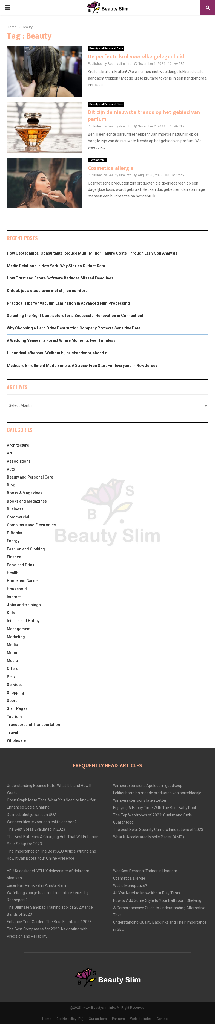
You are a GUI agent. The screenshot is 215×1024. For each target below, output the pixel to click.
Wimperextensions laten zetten (140, 800)
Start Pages (17, 708)
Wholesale (16, 740)
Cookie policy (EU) (70, 1019)
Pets (11, 677)
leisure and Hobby (23, 621)
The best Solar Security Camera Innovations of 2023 (158, 829)
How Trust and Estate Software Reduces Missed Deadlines (60, 278)
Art (9, 453)
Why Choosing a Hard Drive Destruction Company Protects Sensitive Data (74, 328)
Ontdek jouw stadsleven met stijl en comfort (47, 290)
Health (12, 573)
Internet (14, 597)
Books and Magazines (27, 501)
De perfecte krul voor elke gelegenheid (136, 56)
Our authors (98, 1019)
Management (18, 629)
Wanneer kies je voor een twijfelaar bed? (41, 822)
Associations (19, 461)
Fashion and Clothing (26, 549)
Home (46, 1019)
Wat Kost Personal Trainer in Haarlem (145, 871)
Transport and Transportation (33, 724)
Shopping (15, 692)
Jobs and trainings (24, 605)
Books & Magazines (24, 493)
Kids (11, 613)
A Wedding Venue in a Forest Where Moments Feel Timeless (61, 340)
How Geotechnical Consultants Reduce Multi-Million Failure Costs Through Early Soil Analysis (92, 253)
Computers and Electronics (31, 525)
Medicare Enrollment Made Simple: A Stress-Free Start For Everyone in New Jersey (82, 365)
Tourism (14, 716)
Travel (12, 732)
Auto (11, 469)
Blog (11, 485)
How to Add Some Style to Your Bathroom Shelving (157, 900)
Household (17, 589)
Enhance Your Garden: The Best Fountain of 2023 (49, 922)
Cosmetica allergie (111, 168)
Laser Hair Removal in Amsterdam (36, 885)
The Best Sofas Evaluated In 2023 (36, 829)
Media (12, 645)
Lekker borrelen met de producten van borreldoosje (157, 793)
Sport (12, 700)
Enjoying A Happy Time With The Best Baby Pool (154, 808)
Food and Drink (20, 565)
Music (12, 660)
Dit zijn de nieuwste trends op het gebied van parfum (144, 116)
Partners (118, 1019)
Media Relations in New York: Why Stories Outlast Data (56, 266)
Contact (163, 1019)
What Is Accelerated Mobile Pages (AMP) (148, 837)
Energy (13, 541)
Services (15, 684)
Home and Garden (23, 581)
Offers (12, 668)
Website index (140, 1019)
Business (15, 509)
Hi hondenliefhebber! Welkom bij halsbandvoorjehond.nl (57, 353)
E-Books (14, 533)
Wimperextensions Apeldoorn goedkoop (147, 785)
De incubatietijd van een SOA (32, 814)
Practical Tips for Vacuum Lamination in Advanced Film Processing (68, 303)
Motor (12, 652)
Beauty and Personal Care (106, 48)
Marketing (16, 637)
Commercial (97, 160)
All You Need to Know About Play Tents (146, 893)
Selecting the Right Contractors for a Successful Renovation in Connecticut (75, 315)
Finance (14, 557)
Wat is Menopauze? (130, 885)
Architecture (18, 445)
